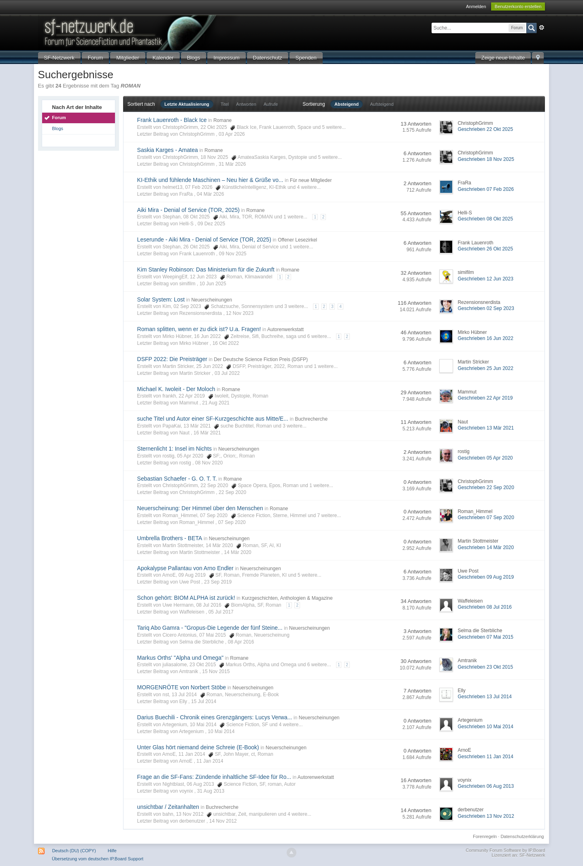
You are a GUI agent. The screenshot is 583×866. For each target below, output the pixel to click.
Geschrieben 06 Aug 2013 (485, 786)
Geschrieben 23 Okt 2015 (485, 667)
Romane (222, 120)
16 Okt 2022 (226, 343)
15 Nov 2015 (216, 671)
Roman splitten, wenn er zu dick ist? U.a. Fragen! (199, 329)
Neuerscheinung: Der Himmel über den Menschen (200, 508)
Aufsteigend (382, 104)
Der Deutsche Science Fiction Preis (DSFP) (261, 359)
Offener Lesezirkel (297, 240)
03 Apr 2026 (232, 134)
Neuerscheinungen (211, 300)
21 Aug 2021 (215, 403)
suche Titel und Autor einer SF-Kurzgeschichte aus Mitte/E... (213, 418)
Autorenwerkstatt (285, 329)
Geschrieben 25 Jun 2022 (485, 368)
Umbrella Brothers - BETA (169, 538)
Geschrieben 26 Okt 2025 (485, 249)
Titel (225, 104)
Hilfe (112, 850)
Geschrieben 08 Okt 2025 (485, 219)
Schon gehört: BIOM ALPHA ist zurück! (186, 597)
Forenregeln (485, 836)
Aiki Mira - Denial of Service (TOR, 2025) (188, 210)
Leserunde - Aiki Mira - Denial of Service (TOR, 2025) (204, 239)
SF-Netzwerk (59, 58)
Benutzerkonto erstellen (518, 6)
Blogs (193, 58)
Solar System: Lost (161, 299)
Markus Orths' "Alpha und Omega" (180, 657)
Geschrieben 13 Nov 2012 (485, 816)
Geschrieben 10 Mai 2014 (485, 726)
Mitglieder (127, 58)
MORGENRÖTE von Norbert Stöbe (181, 687)
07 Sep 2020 (232, 522)
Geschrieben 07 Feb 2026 (485, 189)
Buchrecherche (311, 419)
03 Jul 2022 (227, 373)
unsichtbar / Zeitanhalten (168, 807)
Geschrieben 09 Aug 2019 (485, 577)
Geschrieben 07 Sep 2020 (485, 517)
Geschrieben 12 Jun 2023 (485, 279)
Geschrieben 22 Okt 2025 (485, 129)
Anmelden (476, 6)
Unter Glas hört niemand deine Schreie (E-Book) (198, 747)
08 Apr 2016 (241, 642)
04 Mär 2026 (210, 194)
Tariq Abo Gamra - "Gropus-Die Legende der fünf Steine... (210, 627)
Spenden (306, 58)
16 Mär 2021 (207, 433)
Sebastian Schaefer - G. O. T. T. (177, 478)
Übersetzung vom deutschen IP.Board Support (97, 858)
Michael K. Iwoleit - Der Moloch (176, 389)
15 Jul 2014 (203, 701)
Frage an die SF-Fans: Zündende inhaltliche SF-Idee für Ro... (214, 777)
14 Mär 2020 (237, 552)
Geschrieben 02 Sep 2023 (485, 308)
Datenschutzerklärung (522, 836)
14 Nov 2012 (223, 821)
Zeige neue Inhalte (503, 58)
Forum (95, 58)
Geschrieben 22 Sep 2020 (485, 487)
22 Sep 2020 (232, 492)
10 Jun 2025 (213, 284)
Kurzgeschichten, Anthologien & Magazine (287, 598)
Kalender (163, 58)
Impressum (226, 58)
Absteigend (346, 104)
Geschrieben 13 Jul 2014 (484, 696)
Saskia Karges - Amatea (167, 150)
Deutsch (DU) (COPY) (74, 850)
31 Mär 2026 (232, 164)
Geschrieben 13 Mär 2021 (485, 428)
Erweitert (541, 27)
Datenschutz (267, 58)
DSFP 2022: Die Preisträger (172, 359)
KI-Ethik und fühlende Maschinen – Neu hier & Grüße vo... (210, 180)
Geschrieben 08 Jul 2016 (484, 607)
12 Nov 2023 (239, 313)
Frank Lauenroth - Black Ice (172, 120)
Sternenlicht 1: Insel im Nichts (174, 448)
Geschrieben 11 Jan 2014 (485, 756)
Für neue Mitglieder (311, 180)
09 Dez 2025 (211, 224)
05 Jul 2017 (221, 612)
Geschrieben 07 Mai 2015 (485, 637)
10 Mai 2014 (221, 731)
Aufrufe (271, 104)
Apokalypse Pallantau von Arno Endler (185, 568)
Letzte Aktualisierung (186, 104)
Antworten (246, 104)
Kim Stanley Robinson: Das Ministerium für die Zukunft (205, 269)
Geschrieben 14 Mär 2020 (485, 547)
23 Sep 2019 (218, 582)
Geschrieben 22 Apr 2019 (485, 398)
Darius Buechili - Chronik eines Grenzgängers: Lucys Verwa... (214, 717)
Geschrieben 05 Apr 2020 (485, 458)
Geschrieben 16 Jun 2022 (485, 338)
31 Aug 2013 (210, 791)
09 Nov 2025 (233, 254)
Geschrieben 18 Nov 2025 (485, 159)
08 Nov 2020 (209, 463)
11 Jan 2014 (209, 761)
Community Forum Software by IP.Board (505, 850)
